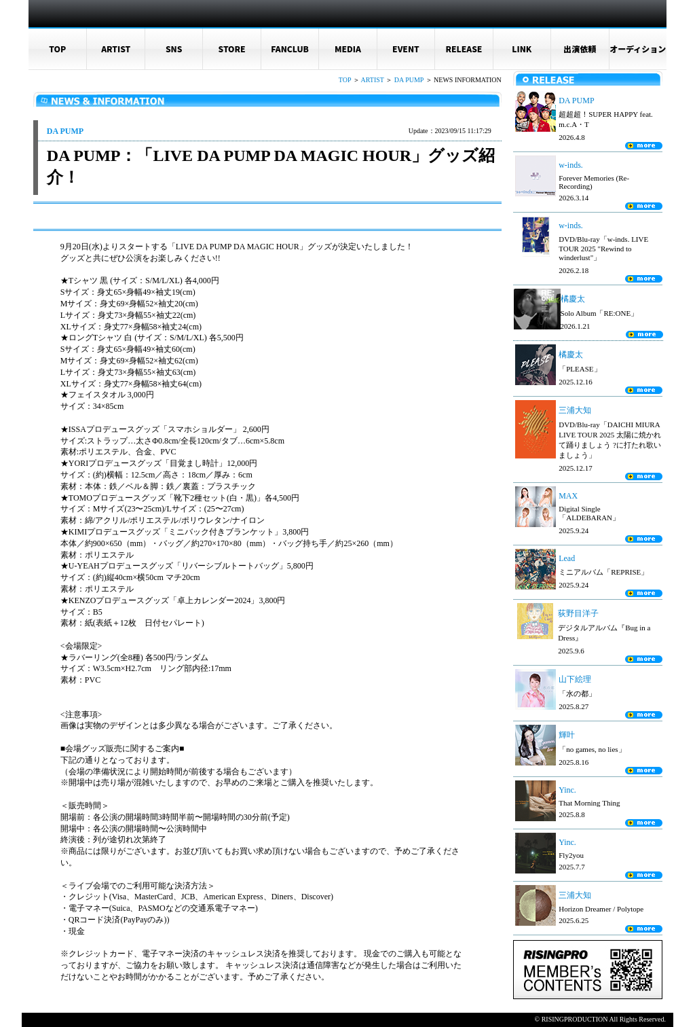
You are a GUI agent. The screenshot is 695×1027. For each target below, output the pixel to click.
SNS (174, 48)
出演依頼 (579, 48)
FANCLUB (290, 48)
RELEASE (463, 48)
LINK (521, 48)
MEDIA (348, 48)
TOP (57, 48)
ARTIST (115, 48)
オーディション (637, 48)
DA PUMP (409, 80)
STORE (232, 48)
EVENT (405, 48)
